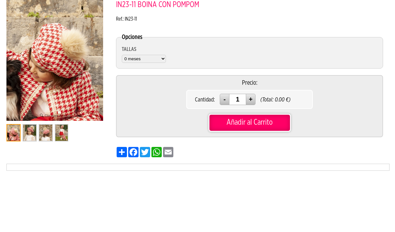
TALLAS (129, 49)
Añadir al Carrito (249, 122)
